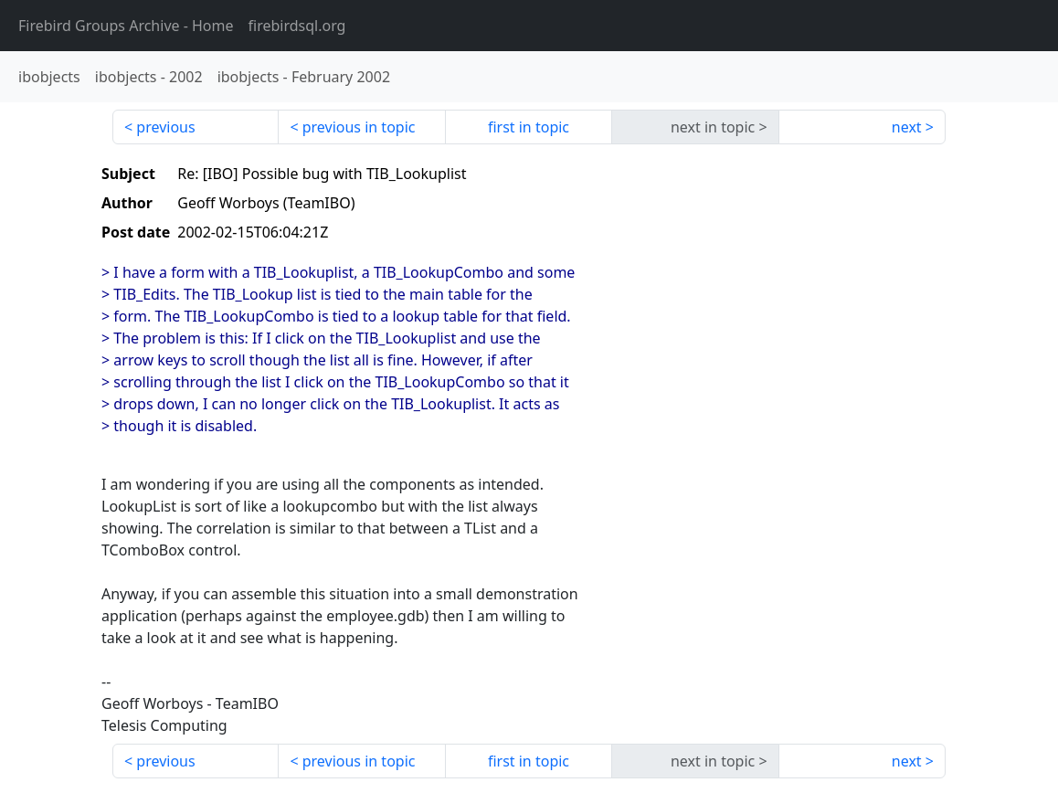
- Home (126, 26)
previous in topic (359, 127)
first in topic (528, 127)
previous (165, 127)
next (907, 127)
